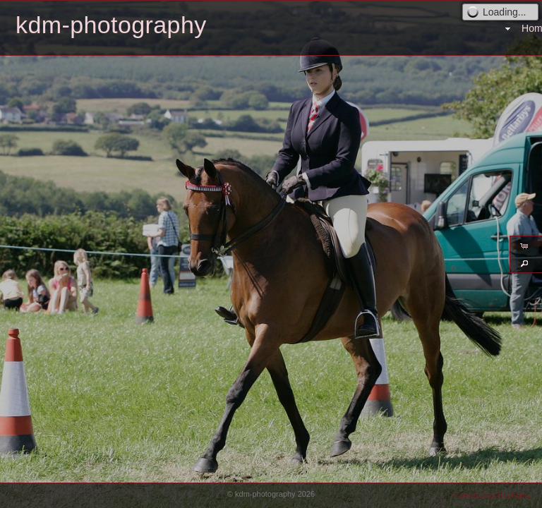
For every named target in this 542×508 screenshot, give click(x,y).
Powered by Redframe (492, 494)
